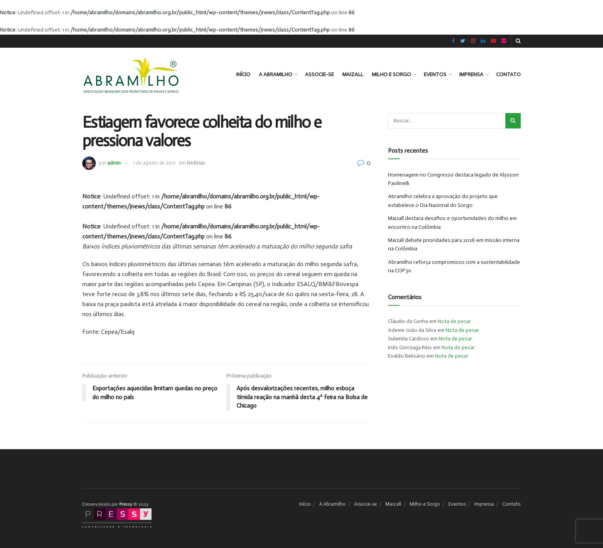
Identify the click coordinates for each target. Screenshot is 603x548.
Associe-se (319, 74)
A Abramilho (275, 74)
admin (114, 163)
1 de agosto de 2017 (154, 163)
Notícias (196, 163)
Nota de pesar (454, 321)
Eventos (435, 74)
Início (243, 74)
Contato (508, 74)
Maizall (352, 74)
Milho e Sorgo (391, 74)
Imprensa (471, 74)
